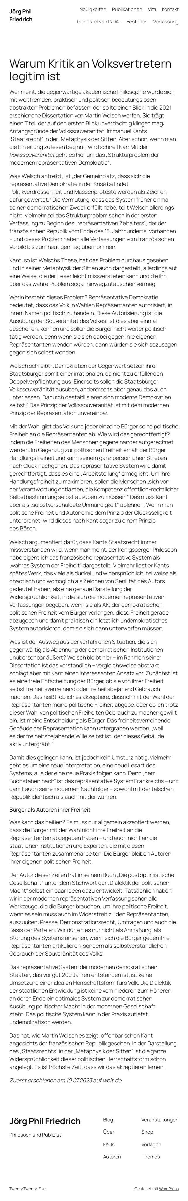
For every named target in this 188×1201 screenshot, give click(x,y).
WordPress (169, 1188)
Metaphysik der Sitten (70, 268)
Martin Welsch (102, 115)
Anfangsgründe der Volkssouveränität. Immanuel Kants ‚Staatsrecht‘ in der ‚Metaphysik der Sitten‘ (78, 135)
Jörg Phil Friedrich (20, 15)
